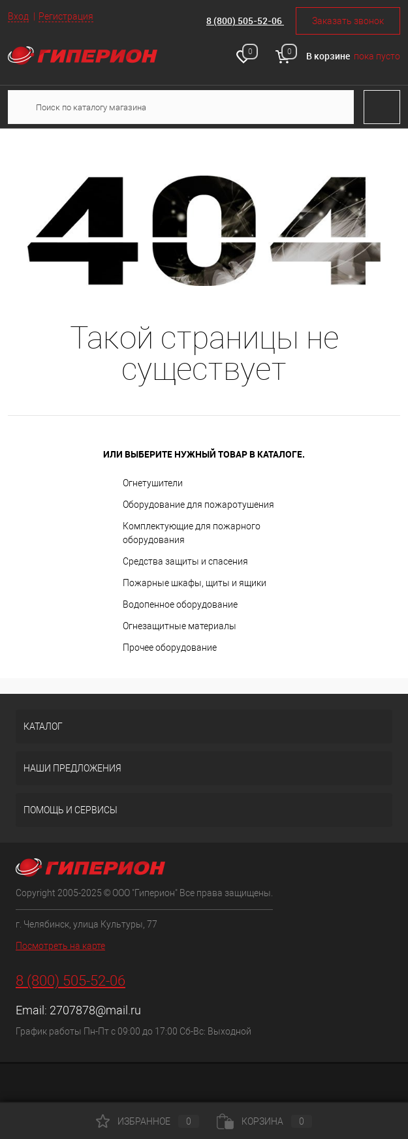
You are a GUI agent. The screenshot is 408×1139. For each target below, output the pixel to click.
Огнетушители (153, 483)
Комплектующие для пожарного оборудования (191, 533)
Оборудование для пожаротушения (198, 504)
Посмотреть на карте (60, 946)
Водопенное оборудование (180, 604)
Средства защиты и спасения (185, 561)
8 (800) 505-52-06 (245, 20)
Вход (18, 16)
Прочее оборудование (170, 647)
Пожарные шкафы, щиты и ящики (194, 583)
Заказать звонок (348, 21)
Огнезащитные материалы (179, 626)
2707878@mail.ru (95, 1010)
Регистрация (66, 16)
